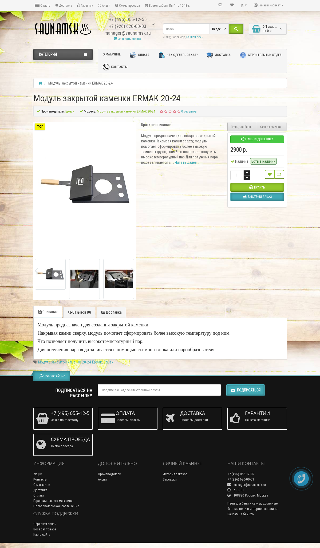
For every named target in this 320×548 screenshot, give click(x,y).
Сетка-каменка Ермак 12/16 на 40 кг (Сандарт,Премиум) (273, 127)
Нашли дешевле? (257, 139)
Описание (48, 311)
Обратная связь (44, 524)
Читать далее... (187, 162)
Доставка (63, 5)
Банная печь (194, 37)
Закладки (170, 479)
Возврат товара (44, 529)
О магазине (112, 54)
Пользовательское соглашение (56, 506)
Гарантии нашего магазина (53, 500)
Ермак (108, 362)
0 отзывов (189, 111)
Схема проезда (127, 5)
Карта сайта (41, 534)
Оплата (42, 5)
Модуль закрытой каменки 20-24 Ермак (70, 362)
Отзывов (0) (79, 312)
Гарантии (85, 5)
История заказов (175, 474)
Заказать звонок (127, 39)
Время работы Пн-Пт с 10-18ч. (167, 5)
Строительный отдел (261, 55)
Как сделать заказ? (178, 55)
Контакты (115, 67)
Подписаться (245, 390)
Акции (37, 474)
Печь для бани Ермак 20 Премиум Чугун (244, 127)
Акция (104, 5)
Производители (109, 474)
